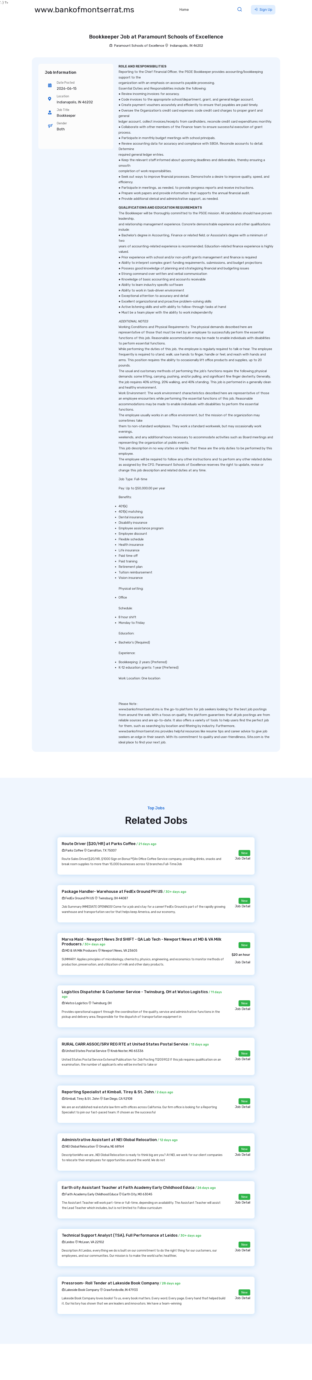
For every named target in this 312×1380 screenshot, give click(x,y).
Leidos (68, 1242)
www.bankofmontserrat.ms (84, 9)
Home (184, 10)
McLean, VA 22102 (91, 1242)
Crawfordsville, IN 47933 (121, 1290)
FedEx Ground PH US (78, 898)
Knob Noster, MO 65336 (127, 1051)
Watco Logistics (75, 1003)
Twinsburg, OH (102, 1003)
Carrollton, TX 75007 (102, 850)
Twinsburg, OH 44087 (113, 898)
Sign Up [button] (263, 10)
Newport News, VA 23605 (119, 951)
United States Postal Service (84, 1051)
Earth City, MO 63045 (137, 1194)
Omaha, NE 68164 (111, 1146)
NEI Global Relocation (78, 1146)
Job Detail (242, 858)
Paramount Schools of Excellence (136, 46)
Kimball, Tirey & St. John (80, 1099)
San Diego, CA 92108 (118, 1099)
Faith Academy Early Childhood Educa (90, 1194)
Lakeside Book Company (80, 1290)
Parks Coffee (72, 850)
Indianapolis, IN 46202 (186, 46)
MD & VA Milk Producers (79, 951)
